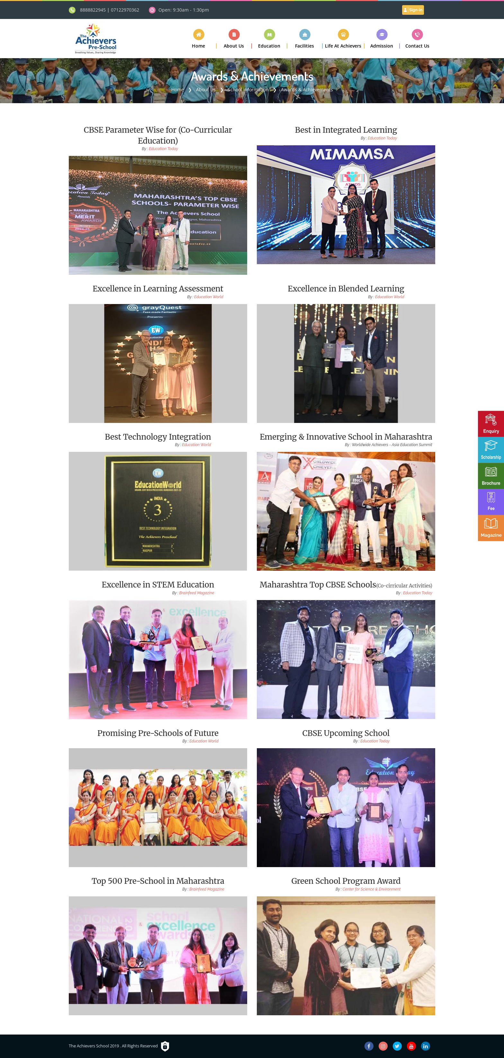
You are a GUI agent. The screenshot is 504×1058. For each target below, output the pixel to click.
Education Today (163, 149)
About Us (206, 89)
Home (177, 89)
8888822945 (93, 10)
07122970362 (125, 10)
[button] (234, 39)
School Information (248, 89)
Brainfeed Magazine (196, 593)
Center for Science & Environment (372, 889)
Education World (208, 297)
